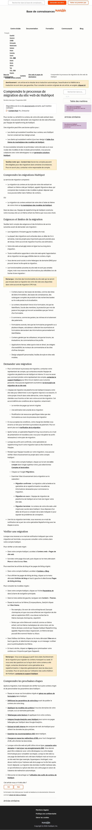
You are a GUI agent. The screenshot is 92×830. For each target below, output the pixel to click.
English (12, 73)
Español (12, 35)
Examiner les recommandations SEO (21, 734)
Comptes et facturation (20, 467)
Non (18, 787)
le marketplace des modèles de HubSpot (36, 205)
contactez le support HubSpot (26, 674)
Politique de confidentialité (46, 814)
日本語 (11, 40)
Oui (8, 787)
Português (13, 43)
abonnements (29, 106)
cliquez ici (81, 85)
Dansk (11, 60)
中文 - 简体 (13, 70)
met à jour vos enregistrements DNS (30, 748)
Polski (11, 50)
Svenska (12, 53)
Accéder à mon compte (13, 78)
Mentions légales (42, 810)
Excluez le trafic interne (17, 727)
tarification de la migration (30, 427)
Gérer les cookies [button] (42, 818)
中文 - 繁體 (13, 58)
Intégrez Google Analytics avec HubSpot (23, 719)
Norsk (11, 63)
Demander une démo (57, 2)
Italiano (12, 48)
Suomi (11, 55)
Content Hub (13, 111)
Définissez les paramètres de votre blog (23, 701)
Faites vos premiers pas (78, 2)
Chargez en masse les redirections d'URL (23, 738)
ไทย (11, 68)
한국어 (11, 65)
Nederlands (13, 45)
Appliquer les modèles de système (21, 708)
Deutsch (12, 38)
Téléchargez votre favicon (17, 715)
